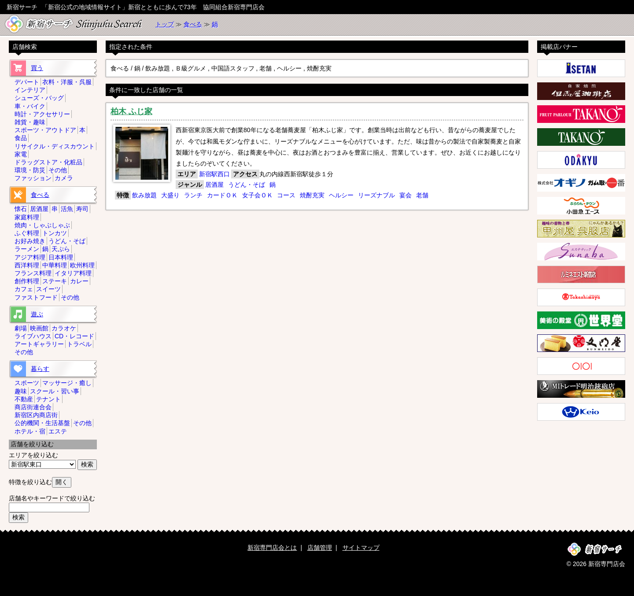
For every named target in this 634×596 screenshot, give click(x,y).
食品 (21, 137)
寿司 (82, 208)
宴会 (405, 195)
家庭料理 (27, 217)
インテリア (30, 89)
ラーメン (27, 248)
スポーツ (27, 382)
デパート (27, 81)
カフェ (24, 288)
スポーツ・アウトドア (45, 129)
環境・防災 (30, 170)
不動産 (24, 399)
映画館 (39, 328)
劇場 (21, 328)
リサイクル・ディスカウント (55, 146)
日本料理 (60, 257)
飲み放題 (144, 195)
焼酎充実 (312, 195)
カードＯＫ (222, 195)
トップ (164, 24)
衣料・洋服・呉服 (67, 81)
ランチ (193, 195)
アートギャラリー (39, 344)
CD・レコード (74, 336)
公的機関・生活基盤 (42, 422)
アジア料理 (30, 257)
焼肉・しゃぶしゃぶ (42, 225)
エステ (57, 431)
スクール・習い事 (54, 391)
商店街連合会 (33, 407)
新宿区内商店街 (36, 414)
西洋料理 (27, 265)
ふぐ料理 (27, 233)
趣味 (21, 391)
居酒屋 (214, 184)
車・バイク (30, 106)
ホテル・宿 (30, 431)
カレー (79, 281)
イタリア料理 (73, 273)
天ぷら (61, 248)
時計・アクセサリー (42, 114)
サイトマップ (361, 547)
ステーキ (54, 281)
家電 (21, 154)
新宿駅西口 (214, 174)
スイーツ (48, 288)
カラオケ (64, 328)
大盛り (170, 195)
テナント (48, 399)
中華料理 (54, 265)
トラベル (79, 344)
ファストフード (36, 297)
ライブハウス (33, 336)
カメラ (64, 177)
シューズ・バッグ (39, 97)
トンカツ (54, 233)
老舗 (422, 195)
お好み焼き (30, 240)
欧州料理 (82, 265)
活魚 (67, 208)
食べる (193, 24)
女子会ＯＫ (257, 195)
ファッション (33, 177)
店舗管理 (319, 547)
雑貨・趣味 (30, 122)
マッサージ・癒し (67, 382)
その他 (57, 170)
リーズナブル (376, 195)
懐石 (21, 208)
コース (286, 195)
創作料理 (27, 281)
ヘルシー (341, 195)
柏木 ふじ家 (131, 111)
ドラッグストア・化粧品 (48, 162)
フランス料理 (33, 273)
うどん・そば (246, 184)
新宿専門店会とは (272, 547)
